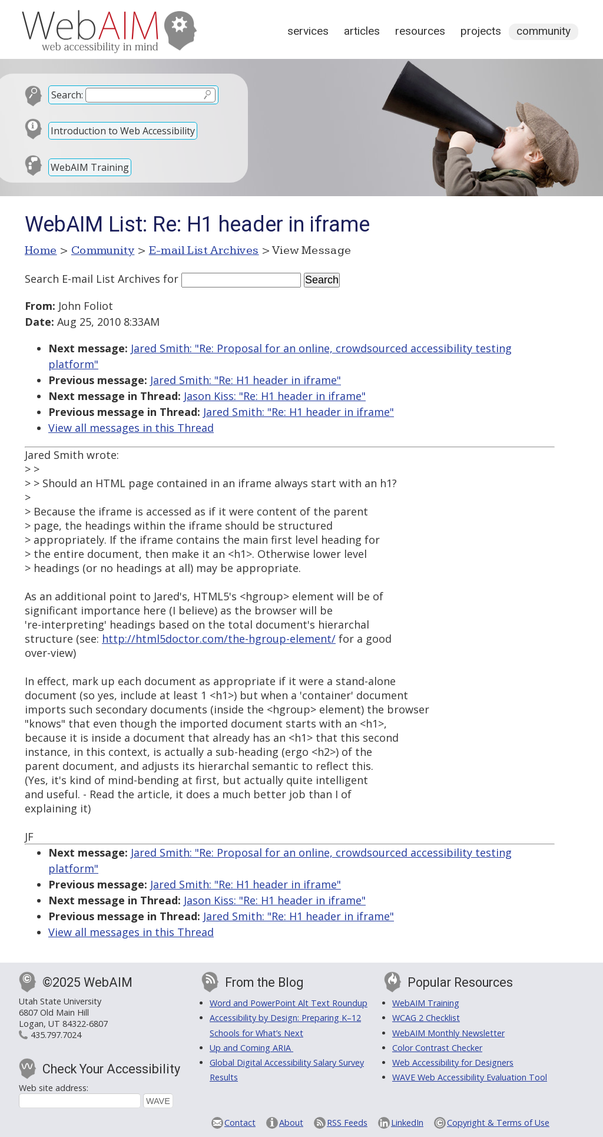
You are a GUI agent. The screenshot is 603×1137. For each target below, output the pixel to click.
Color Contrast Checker (437, 1047)
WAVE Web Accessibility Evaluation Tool (469, 1077)
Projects (480, 31)
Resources (420, 31)
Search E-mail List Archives (92, 279)
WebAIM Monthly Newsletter (448, 1033)
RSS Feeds (347, 1122)
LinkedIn (407, 1122)
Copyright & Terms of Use (498, 1122)
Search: (67, 94)
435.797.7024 (56, 1034)
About (291, 1122)
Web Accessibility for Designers (452, 1062)
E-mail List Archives (204, 250)
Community (543, 31)
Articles (362, 31)
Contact (240, 1122)
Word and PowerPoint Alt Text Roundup (288, 1003)
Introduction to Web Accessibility (123, 130)
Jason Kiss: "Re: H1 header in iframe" (275, 396)
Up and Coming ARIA (251, 1047)
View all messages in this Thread (131, 428)
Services (308, 31)
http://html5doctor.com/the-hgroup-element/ (219, 639)
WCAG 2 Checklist (426, 1017)
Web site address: (53, 1087)
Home (41, 250)
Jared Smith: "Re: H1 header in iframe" (245, 380)
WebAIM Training (90, 167)
